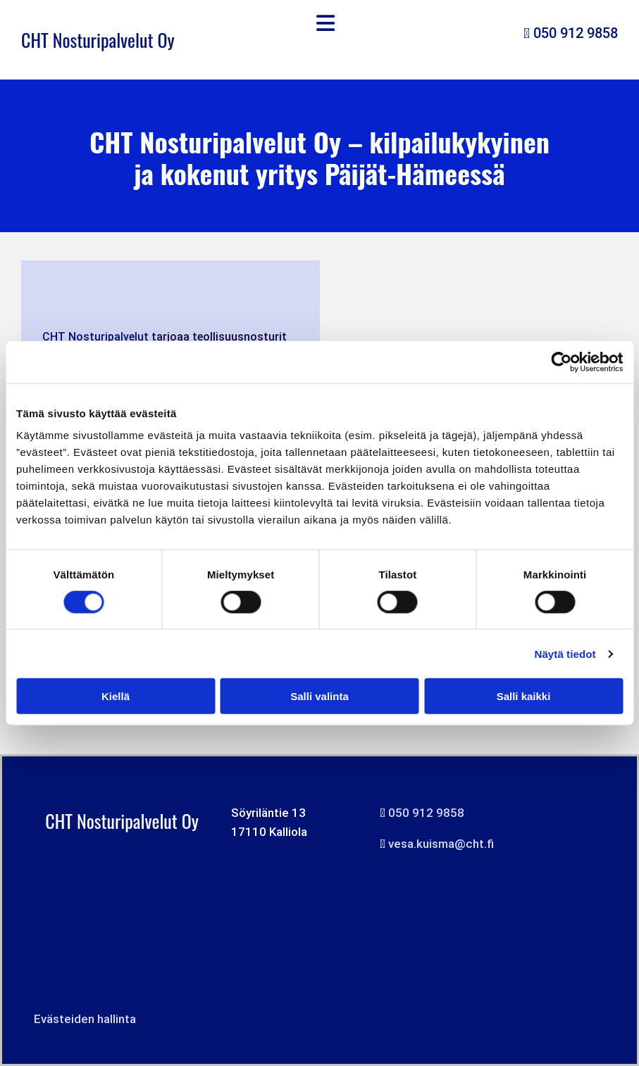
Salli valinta (319, 696)
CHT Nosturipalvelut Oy (98, 39)
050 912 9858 (575, 33)
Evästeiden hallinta (85, 1019)
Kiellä (115, 696)
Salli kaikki (524, 696)
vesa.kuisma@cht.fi (441, 844)
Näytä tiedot (565, 653)
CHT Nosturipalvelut (95, 336)
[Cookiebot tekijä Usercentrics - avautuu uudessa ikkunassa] (561, 361)
